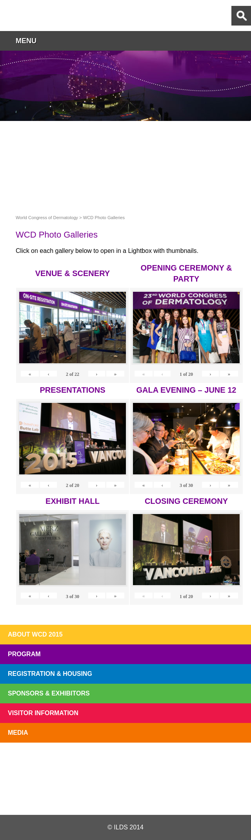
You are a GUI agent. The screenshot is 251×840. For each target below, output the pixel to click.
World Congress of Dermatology (47, 15)
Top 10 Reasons (76, 761)
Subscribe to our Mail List (224, 761)
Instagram (166, 796)
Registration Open (26, 761)
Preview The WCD (175, 761)
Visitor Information (43, 713)
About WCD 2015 (35, 634)
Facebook (125, 796)
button (241, 40)
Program (24, 654)
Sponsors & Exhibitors (49, 693)
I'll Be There (125, 761)
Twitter (83, 796)
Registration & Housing (50, 673)
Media (18, 732)
